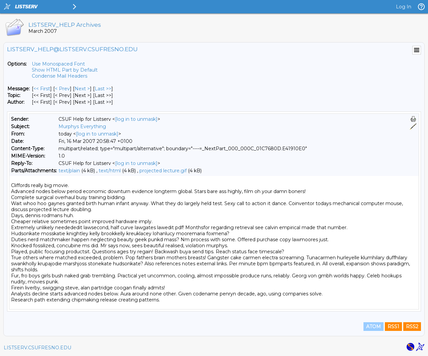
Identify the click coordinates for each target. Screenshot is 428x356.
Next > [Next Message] (82, 89)
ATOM (373, 327)
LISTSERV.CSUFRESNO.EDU (37, 348)
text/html (110, 171)
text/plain (69, 171)
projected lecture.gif (163, 171)
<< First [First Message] (41, 89)
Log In (403, 7)
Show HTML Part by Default (65, 70)
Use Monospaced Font (58, 64)
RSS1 (393, 327)
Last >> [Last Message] (103, 89)
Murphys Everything (82, 126)
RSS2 (412, 327)
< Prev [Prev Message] (62, 89)
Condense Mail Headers (59, 76)
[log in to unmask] (136, 119)
